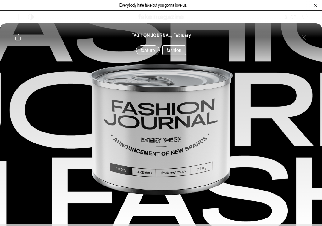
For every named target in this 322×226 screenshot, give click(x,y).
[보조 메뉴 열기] (18, 17)
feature (148, 50)
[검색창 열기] (305, 17)
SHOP (290, 17)
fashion (174, 50)
